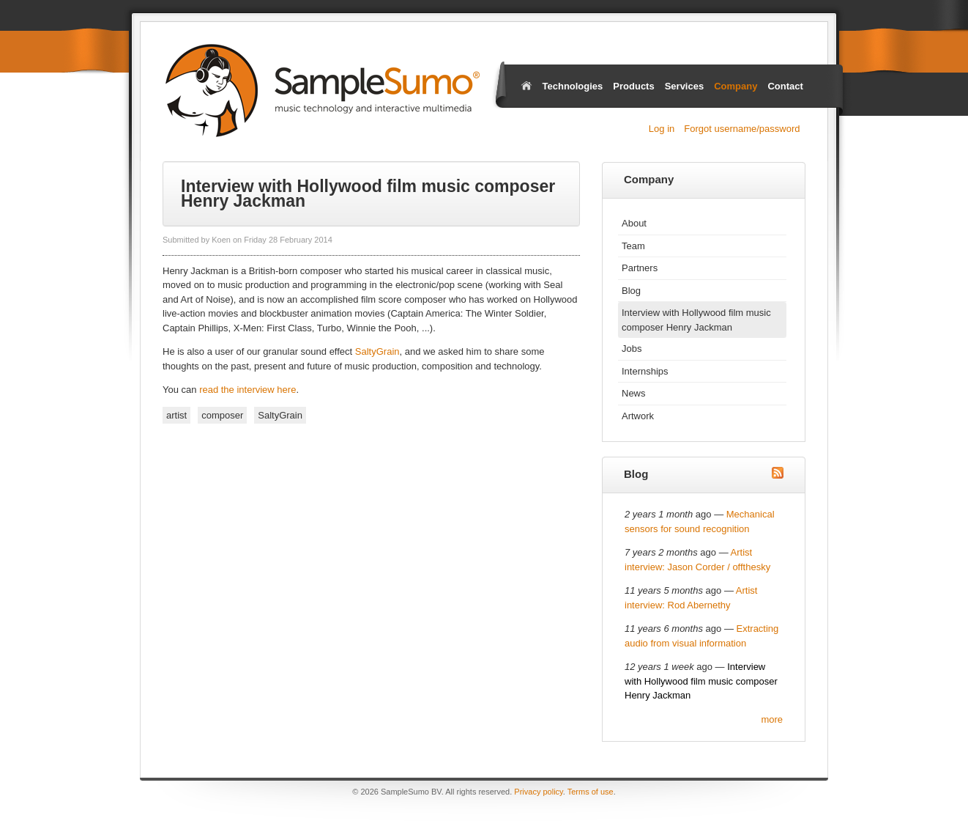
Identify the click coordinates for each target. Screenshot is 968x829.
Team (633, 245)
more (772, 719)
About (634, 223)
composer (222, 415)
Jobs (631, 348)
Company (735, 86)
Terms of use (590, 791)
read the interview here (247, 389)
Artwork (638, 415)
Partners (640, 267)
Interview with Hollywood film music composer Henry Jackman (696, 320)
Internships (645, 371)
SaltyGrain (377, 351)
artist (176, 415)
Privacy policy (538, 791)
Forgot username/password (742, 128)
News (634, 393)
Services (684, 86)
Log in (661, 128)
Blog (631, 290)
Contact (785, 86)
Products (633, 86)
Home (526, 85)
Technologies (573, 86)
